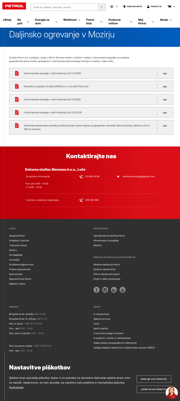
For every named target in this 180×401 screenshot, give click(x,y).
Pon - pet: (14, 328)
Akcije (166, 19)
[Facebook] (97, 290)
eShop (7, 19)
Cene (96, 323)
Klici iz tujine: (16, 323)
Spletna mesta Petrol (105, 269)
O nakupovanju (101, 314)
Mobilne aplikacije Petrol (107, 264)
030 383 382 (92, 200)
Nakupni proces (102, 318)
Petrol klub (94, 21)
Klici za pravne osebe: (20, 345)
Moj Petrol (146, 21)
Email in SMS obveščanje (107, 278)
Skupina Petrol (17, 235)
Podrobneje (16, 387)
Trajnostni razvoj (18, 245)
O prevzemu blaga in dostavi (108, 333)
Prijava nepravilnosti (20, 269)
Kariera (13, 250)
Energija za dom (46, 21)
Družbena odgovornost (21, 264)
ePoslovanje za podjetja (106, 240)
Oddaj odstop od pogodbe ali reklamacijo (115, 342)
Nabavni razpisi (17, 283)
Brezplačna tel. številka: (21, 314)
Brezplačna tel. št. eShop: (22, 318)
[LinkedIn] (114, 290)
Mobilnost (71, 19)
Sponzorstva (15, 274)
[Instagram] (105, 290)
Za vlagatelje (15, 254)
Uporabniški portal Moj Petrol (109, 235)
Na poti (23, 21)
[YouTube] (123, 290)
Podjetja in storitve (19, 240)
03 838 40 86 (92, 176)
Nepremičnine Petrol (20, 278)
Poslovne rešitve (120, 21)
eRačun (98, 245)
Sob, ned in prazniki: (20, 333)
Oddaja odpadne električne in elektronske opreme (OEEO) (124, 347)
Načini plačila (101, 328)
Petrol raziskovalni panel (107, 274)
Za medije (14, 259)
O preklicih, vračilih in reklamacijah (112, 338)
